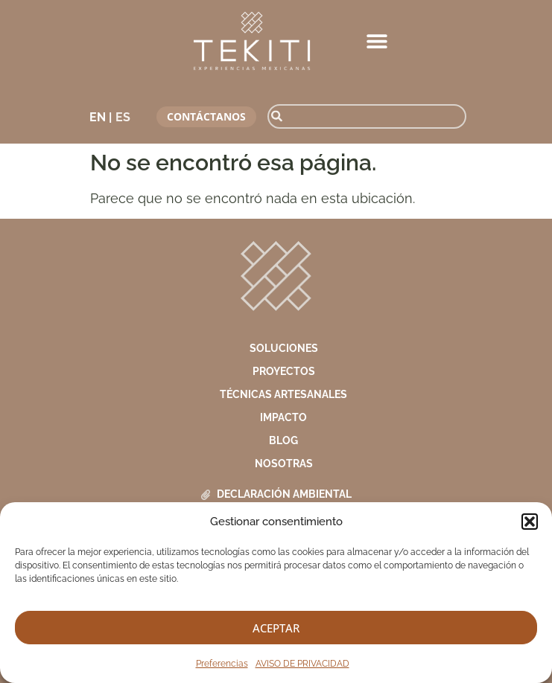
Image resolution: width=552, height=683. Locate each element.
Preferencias (222, 663)
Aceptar (276, 628)
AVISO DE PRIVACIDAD (302, 663)
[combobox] (366, 116)
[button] (529, 521)
